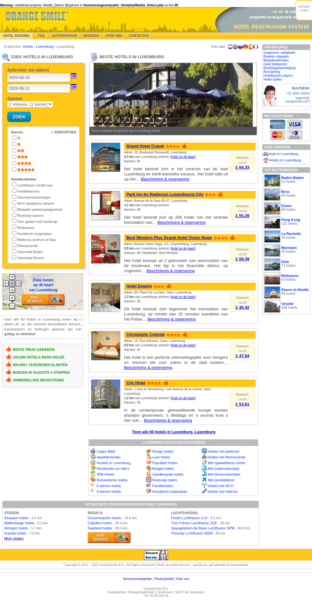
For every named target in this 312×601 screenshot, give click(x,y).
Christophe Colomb (145, 334)
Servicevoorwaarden (137, 579)
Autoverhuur (64, 36)
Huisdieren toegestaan (169, 491)
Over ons (182, 579)
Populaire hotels (164, 463)
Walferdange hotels (19, 523)
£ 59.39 (242, 259)
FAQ (41, 36)
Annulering (271, 72)
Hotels (28, 46)
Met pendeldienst (221, 480)
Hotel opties (273, 79)
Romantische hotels (111, 480)
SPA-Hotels (105, 474)
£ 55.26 (242, 215)
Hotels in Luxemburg (285, 160)
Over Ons (113, 36)
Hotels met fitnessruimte (226, 457)
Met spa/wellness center (226, 463)
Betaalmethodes (276, 60)
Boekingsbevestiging (280, 68)
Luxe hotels (161, 457)
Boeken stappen (276, 56)
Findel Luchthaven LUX (189, 518)
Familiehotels (162, 486)
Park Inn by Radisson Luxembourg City (165, 194)
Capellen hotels (100, 523)
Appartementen (108, 457)
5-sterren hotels (108, 486)
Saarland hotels (100, 528)
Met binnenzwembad (224, 474)
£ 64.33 (242, 167)
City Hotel (136, 382)
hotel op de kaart (183, 157)
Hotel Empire (139, 286)
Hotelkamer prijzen (278, 75)
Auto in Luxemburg (283, 154)
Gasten (14, 98)
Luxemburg (45, 46)
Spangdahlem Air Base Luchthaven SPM (202, 528)
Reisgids (91, 36)
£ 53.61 (242, 404)
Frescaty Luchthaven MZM (191, 533)
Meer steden (14, 538)
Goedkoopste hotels (167, 474)
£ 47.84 (242, 355)
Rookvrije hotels (164, 480)
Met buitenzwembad (223, 468)
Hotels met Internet (223, 491)
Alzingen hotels (16, 528)
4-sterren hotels (108, 491)
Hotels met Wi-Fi (221, 486)
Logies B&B (105, 451)
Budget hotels (163, 468)
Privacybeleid (164, 579)
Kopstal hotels (15, 533)
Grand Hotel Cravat (145, 146)
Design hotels (163, 451)
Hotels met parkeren (223, 451)
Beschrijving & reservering (165, 179)
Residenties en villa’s (112, 468)
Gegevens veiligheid (279, 52)
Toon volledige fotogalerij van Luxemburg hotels (125, 130)
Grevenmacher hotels (104, 518)
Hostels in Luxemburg (113, 463)
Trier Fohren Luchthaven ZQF (194, 523)
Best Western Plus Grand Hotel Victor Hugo (169, 237)
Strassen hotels (16, 518)
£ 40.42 (242, 307)
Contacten (139, 36)
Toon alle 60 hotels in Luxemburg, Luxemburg (174, 432)
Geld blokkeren (275, 64)
